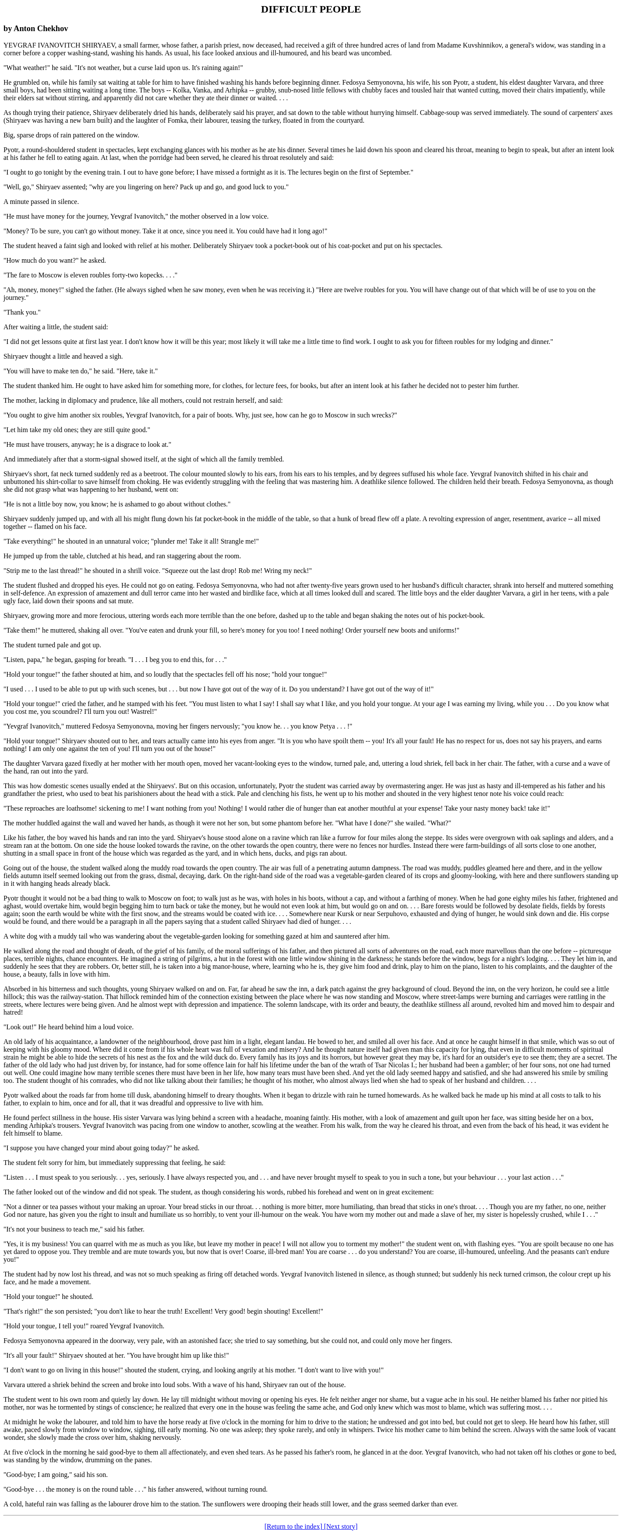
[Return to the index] (294, 1526)
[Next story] (341, 1526)
